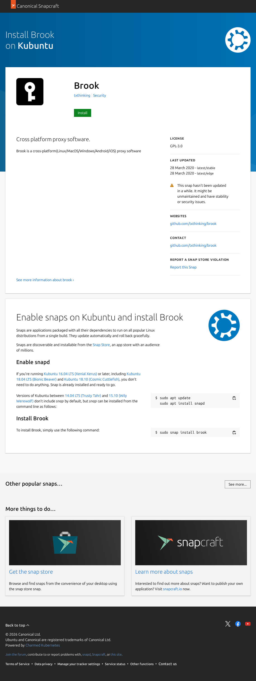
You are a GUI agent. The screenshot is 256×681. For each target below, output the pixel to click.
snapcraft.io (172, 589)
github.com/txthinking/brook (193, 223)
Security (99, 95)
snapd (86, 654)
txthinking (82, 95)
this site (116, 654)
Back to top (17, 625)
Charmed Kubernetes (43, 645)
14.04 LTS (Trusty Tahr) (83, 395)
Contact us (168, 664)
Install (82, 113)
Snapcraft (99, 654)
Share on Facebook (238, 624)
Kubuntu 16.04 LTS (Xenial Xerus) (70, 374)
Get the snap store (31, 572)
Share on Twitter (228, 624)
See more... (238, 484)
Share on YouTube (248, 624)
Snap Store (101, 345)
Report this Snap (183, 267)
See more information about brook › (45, 280)
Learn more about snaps (164, 572)
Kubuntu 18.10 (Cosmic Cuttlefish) (91, 379)
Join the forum (15, 654)
